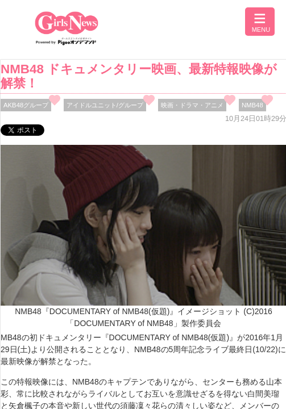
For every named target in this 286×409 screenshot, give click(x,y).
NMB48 (252, 105)
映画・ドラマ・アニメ (192, 105)
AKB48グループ (25, 105)
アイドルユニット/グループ (105, 105)
